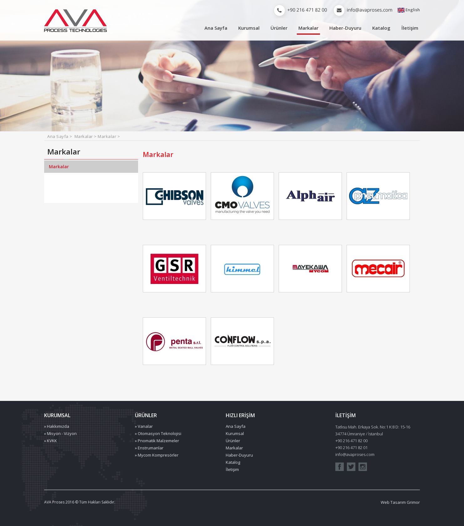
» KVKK (50, 440)
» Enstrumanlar (149, 448)
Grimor (413, 502)
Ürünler (279, 28)
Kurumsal (249, 28)
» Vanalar (144, 426)
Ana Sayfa (215, 28)
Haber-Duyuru (345, 28)
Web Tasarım (393, 502)
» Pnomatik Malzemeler (157, 440)
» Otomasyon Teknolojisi (158, 433)
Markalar (308, 28)
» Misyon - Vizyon (60, 433)
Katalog (381, 28)
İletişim (409, 28)
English (409, 10)
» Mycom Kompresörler (156, 455)
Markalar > (86, 136)
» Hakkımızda (56, 426)
